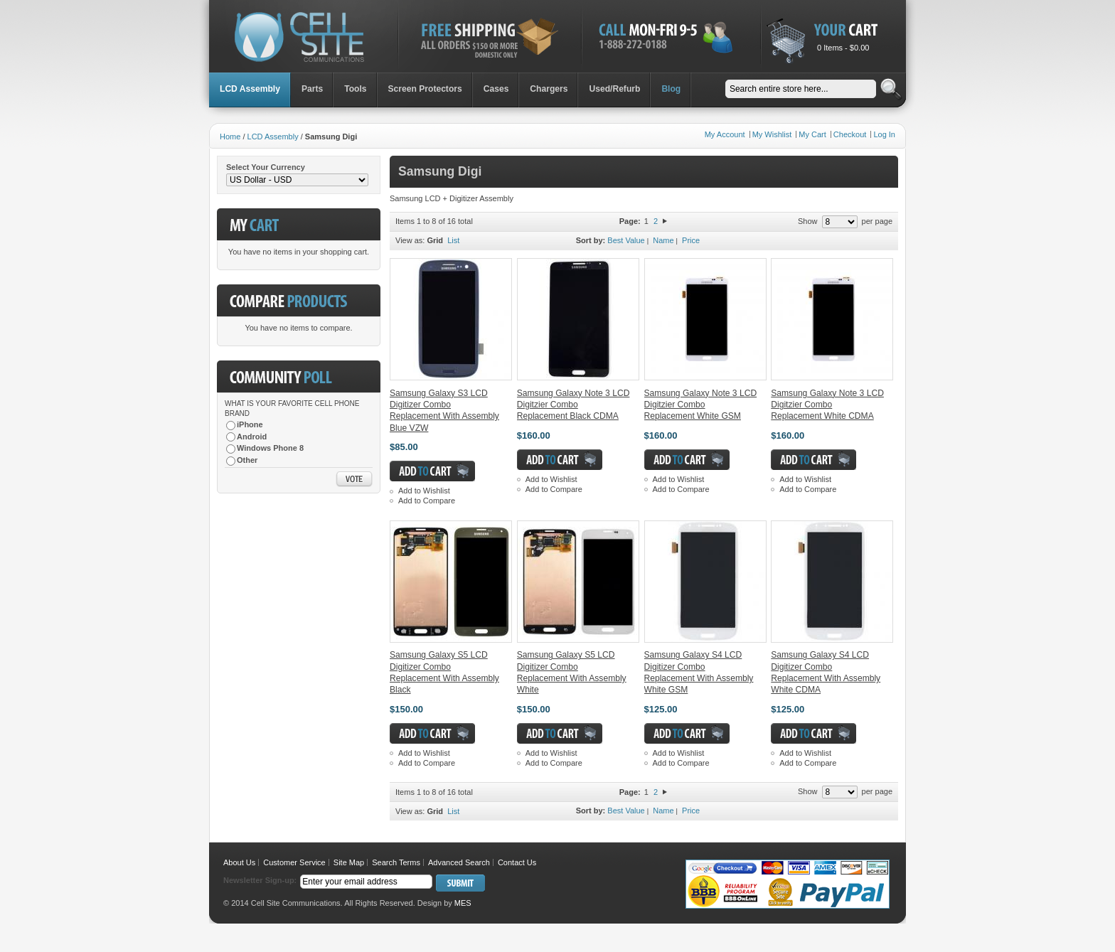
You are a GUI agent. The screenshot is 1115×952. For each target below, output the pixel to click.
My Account (725, 134)
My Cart (812, 134)
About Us (239, 862)
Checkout (849, 134)
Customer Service (294, 862)
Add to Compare (426, 500)
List (453, 240)
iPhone (250, 424)
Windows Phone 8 (270, 448)
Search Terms (396, 862)
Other (247, 460)
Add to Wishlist (424, 490)
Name (663, 240)
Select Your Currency (265, 167)
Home (230, 136)
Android (252, 436)
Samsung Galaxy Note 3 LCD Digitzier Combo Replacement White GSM (700, 405)
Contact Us (517, 862)
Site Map (349, 862)
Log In (884, 134)
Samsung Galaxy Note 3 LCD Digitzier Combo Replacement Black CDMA (573, 405)
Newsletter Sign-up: (260, 880)
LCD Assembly (273, 136)
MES (462, 903)
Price (691, 240)
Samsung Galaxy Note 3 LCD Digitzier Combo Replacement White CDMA (827, 405)
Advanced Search (459, 862)
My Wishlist (772, 134)
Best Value (625, 240)
